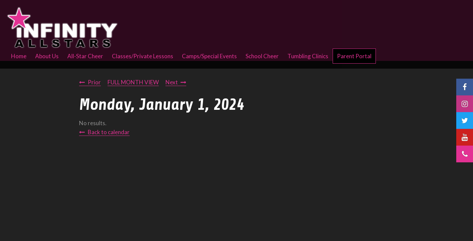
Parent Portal (354, 56)
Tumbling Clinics (307, 56)
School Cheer (262, 56)
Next (171, 82)
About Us (47, 56)
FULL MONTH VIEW (133, 82)
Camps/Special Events (209, 56)
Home (18, 56)
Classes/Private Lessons (142, 56)
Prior (94, 82)
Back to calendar (109, 132)
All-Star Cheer (85, 56)
